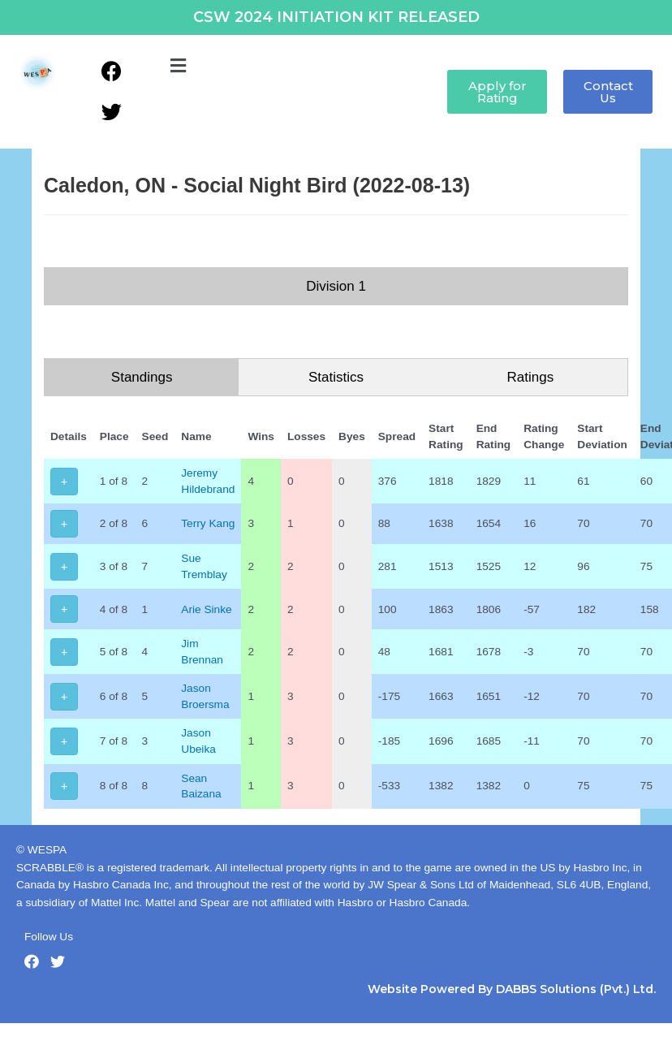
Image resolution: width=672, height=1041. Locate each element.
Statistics (336, 377)
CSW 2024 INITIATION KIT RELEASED (336, 17)
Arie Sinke (206, 609)
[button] (178, 66)
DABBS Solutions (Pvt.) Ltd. (576, 989)
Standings (142, 377)
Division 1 (336, 286)
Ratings (530, 377)
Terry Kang (208, 523)
